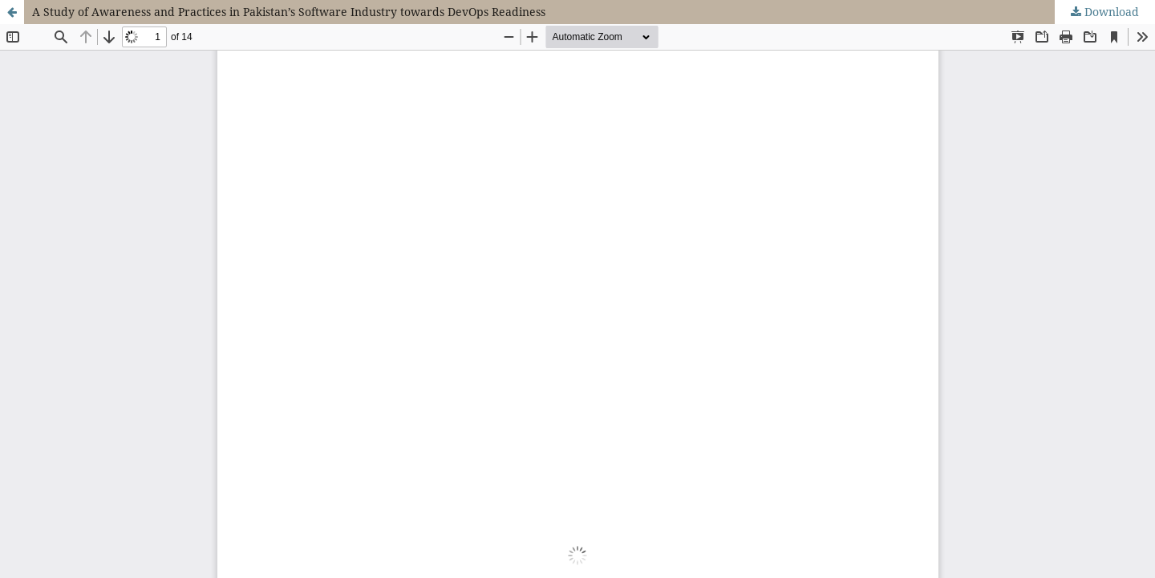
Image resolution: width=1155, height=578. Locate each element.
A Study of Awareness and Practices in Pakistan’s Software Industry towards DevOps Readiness (288, 11)
